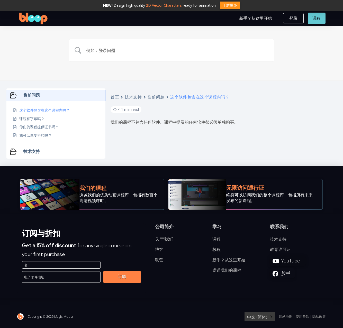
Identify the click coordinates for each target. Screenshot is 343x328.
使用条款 (302, 317)
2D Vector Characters (164, 5)
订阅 (122, 277)
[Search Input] (178, 51)
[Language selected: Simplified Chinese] (260, 318)
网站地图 (285, 317)
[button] (293, 19)
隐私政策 (319, 317)
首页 (115, 98)
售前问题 (156, 98)
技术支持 (133, 98)
